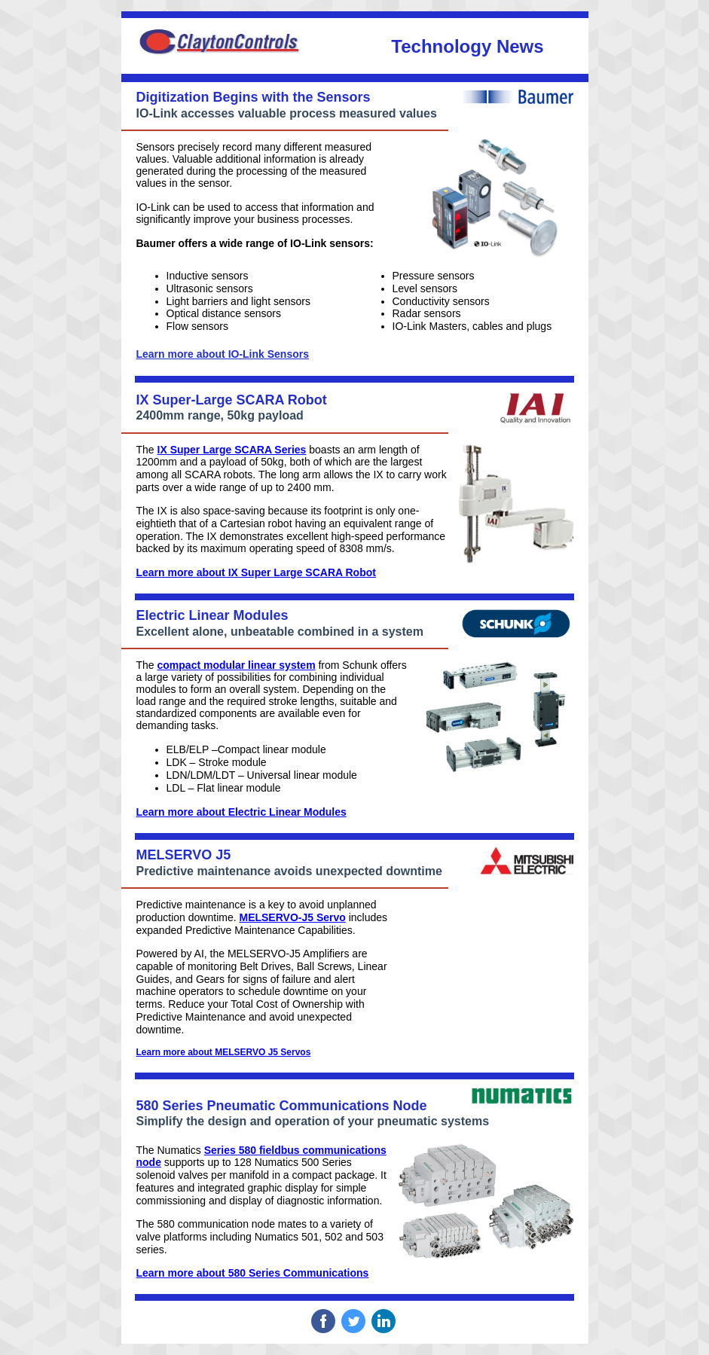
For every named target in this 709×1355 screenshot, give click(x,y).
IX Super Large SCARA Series (232, 450)
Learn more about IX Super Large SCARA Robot (256, 572)
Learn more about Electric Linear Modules (241, 812)
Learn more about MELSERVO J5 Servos (223, 1052)
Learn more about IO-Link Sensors (223, 354)
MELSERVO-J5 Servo (292, 917)
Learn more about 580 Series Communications (252, 1273)
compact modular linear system (236, 665)
